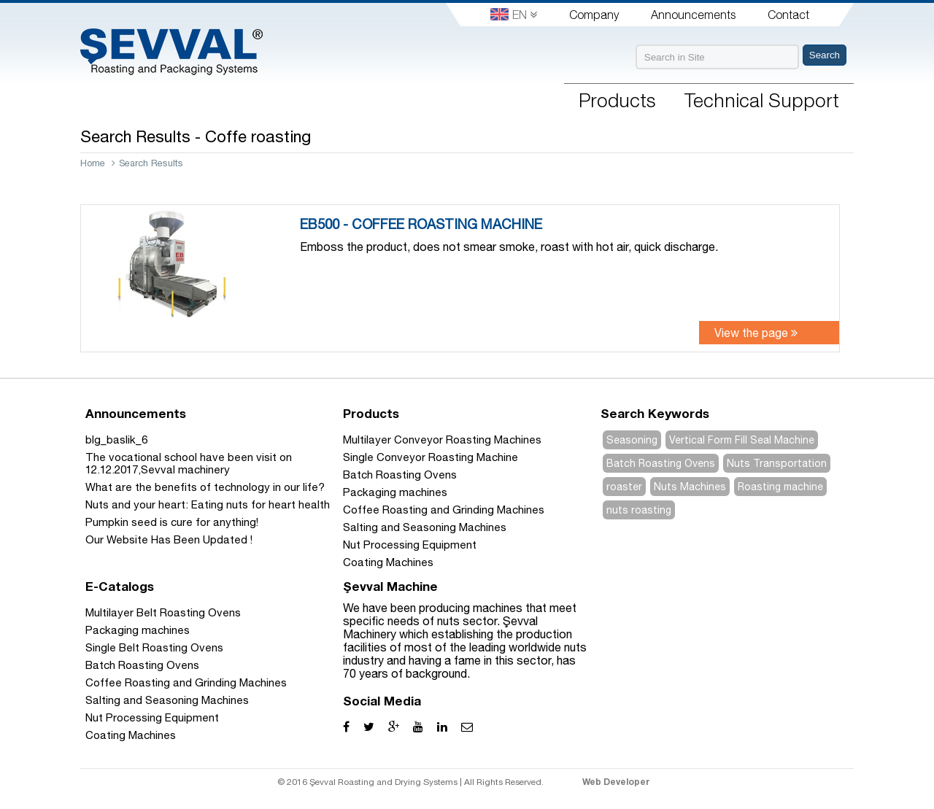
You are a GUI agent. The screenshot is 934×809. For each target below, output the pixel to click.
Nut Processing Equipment (409, 544)
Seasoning (631, 440)
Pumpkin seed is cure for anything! (171, 522)
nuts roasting (638, 510)
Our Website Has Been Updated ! (168, 539)
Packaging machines (395, 492)
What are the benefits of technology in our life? (205, 487)
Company (594, 14)
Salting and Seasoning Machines (424, 527)
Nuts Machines (690, 486)
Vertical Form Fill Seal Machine (741, 440)
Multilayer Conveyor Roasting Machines (442, 439)
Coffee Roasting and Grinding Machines (443, 509)
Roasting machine (780, 486)
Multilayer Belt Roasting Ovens (163, 612)
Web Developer (616, 781)
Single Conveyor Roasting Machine (430, 457)
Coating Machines (388, 562)
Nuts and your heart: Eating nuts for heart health (207, 504)
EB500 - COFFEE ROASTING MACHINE (421, 224)
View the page (756, 332)
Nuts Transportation (777, 463)
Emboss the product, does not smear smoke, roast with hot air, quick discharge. (509, 246)
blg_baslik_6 (116, 439)
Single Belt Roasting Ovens (154, 647)
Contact (788, 14)
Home (92, 163)
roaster (624, 486)
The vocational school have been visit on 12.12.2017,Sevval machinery (188, 463)
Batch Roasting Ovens (400, 474)
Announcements (693, 14)
